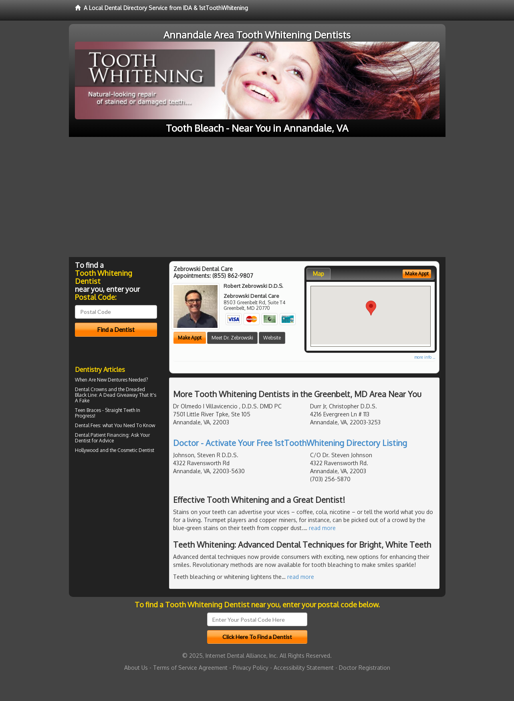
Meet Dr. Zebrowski (232, 338)
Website (272, 338)
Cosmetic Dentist (135, 450)
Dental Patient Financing (102, 435)
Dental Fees (87, 425)
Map (318, 273)
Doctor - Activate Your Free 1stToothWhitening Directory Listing (290, 443)
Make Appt (190, 338)
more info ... (424, 357)
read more (322, 527)
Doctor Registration (364, 667)
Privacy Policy (250, 667)
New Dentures (112, 380)
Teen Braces (88, 410)
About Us (136, 667)
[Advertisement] (257, 197)
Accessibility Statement (304, 667)
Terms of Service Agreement (190, 667)
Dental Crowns (91, 389)
